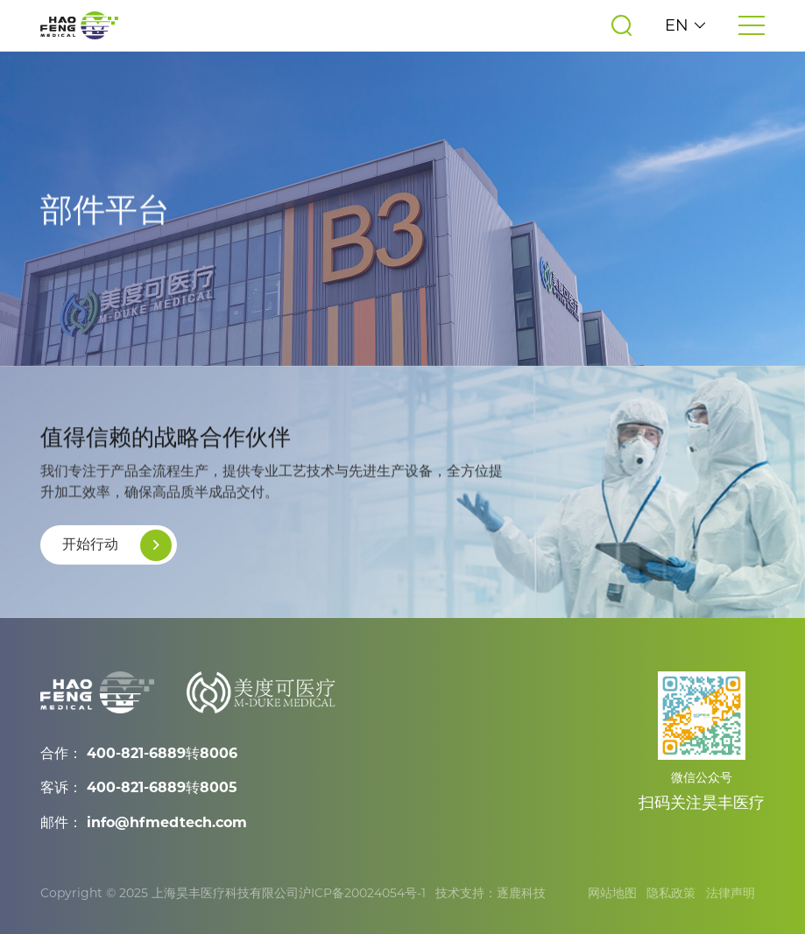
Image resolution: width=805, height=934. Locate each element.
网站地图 (612, 893)
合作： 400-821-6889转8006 (138, 753)
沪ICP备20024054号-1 (362, 893)
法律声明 (730, 893)
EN (686, 25)
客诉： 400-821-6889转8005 (138, 787)
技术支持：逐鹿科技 (490, 893)
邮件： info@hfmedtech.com (143, 822)
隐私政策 (671, 893)
